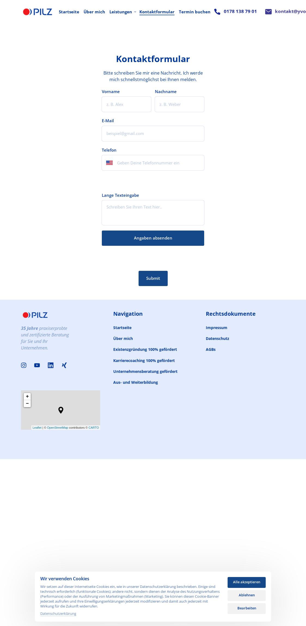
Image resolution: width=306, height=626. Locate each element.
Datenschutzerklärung (58, 613)
